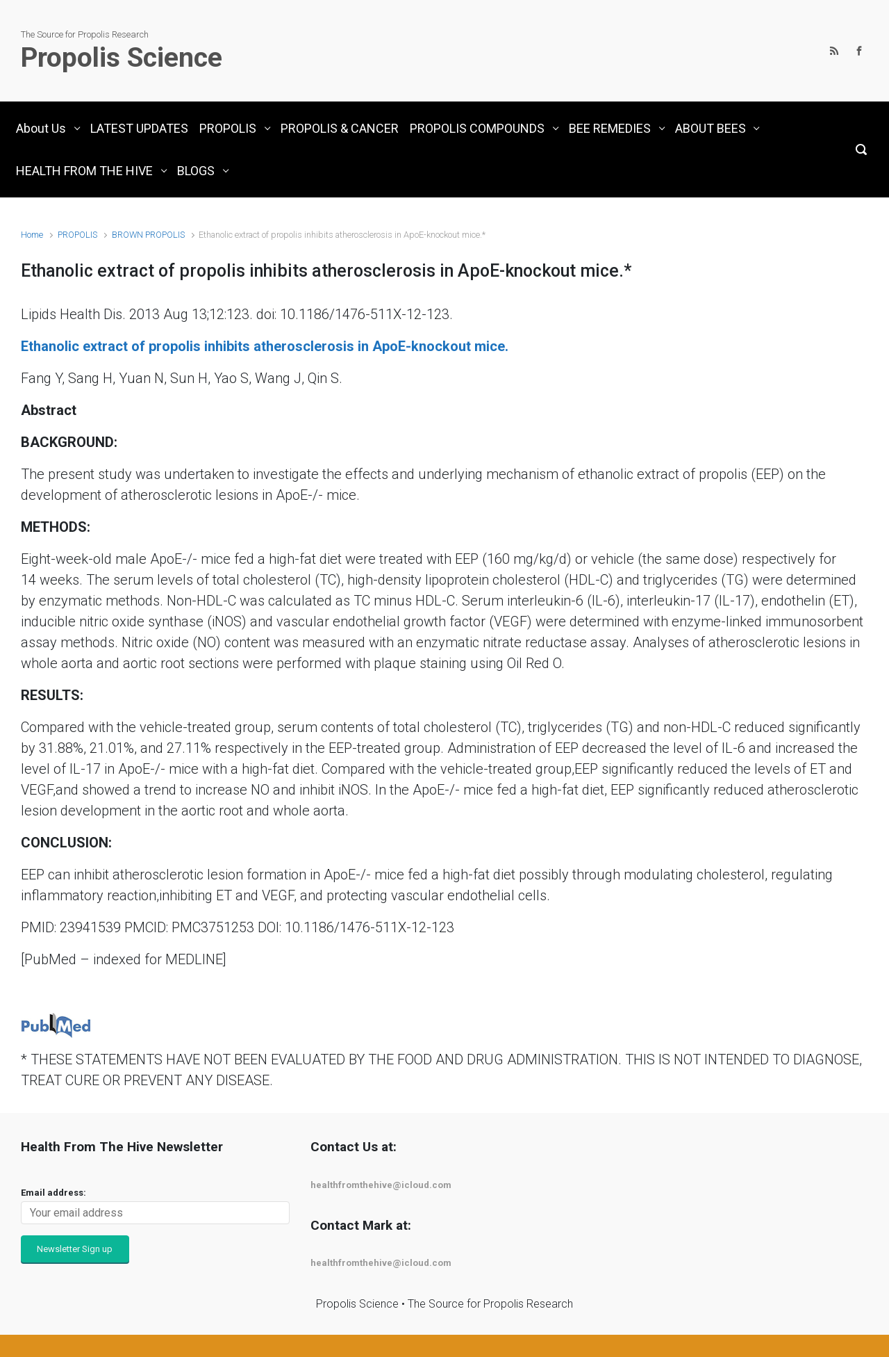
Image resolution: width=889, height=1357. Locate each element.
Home (32, 234)
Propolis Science (121, 58)
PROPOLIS (77, 234)
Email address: (53, 1192)
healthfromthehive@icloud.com (380, 1185)
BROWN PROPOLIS (148, 234)
